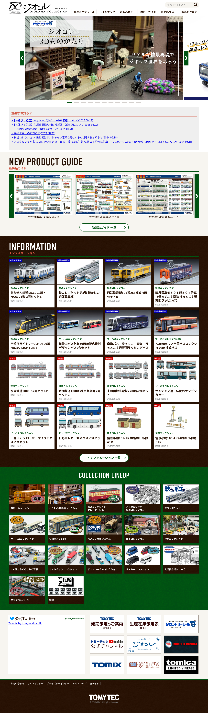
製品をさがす (189, 12)
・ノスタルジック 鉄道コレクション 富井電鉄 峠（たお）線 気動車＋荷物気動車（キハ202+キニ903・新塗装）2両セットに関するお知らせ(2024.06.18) (102, 142)
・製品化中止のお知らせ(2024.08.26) (33, 133)
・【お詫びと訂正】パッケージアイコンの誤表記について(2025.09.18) (52, 120)
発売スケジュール (84, 12)
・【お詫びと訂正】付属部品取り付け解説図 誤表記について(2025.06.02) (55, 124)
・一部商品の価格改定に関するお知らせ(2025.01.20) (42, 129)
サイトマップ (80, 683)
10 (131, 102)
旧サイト (94, 683)
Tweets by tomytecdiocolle (25, 623)
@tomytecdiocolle (74, 618)
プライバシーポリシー (58, 683)
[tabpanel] (104, 58)
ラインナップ (107, 12)
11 (138, 102)
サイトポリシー (35, 683)
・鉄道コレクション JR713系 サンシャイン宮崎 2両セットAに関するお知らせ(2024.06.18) (64, 137)
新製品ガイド (128, 12)
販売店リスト (169, 12)
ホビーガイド (148, 12)
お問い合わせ (17, 683)
